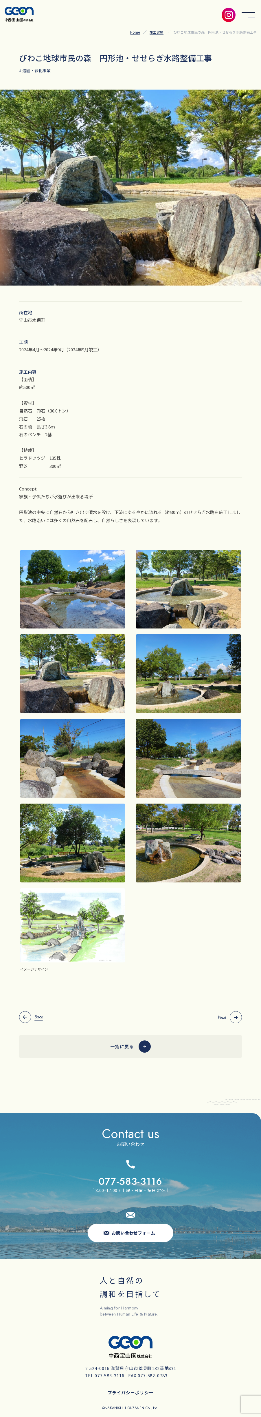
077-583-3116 (130, 1181)
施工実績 (156, 32)
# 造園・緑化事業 (35, 70)
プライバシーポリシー (131, 1392)
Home (135, 32)
